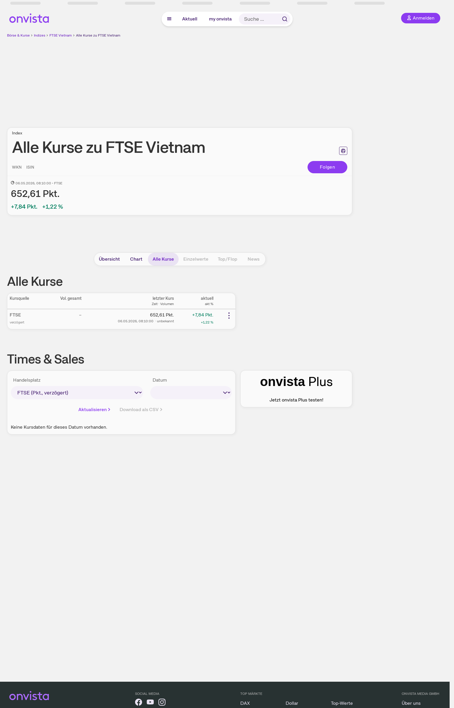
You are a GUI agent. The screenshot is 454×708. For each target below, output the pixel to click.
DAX (245, 703)
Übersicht (109, 259)
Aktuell (189, 19)
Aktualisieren (94, 409)
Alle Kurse (163, 259)
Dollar (292, 703)
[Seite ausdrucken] (343, 151)
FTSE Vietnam (60, 35)
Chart (136, 259)
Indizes (39, 35)
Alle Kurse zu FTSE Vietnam (98, 35)
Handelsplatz (27, 380)
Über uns (411, 703)
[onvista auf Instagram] (161, 703)
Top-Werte (342, 703)
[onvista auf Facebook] (138, 703)
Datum (160, 380)
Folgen (327, 167)
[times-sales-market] (77, 393)
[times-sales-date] (191, 393)
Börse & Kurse (18, 35)
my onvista (220, 19)
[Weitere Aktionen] (229, 315)
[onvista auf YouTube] (150, 703)
